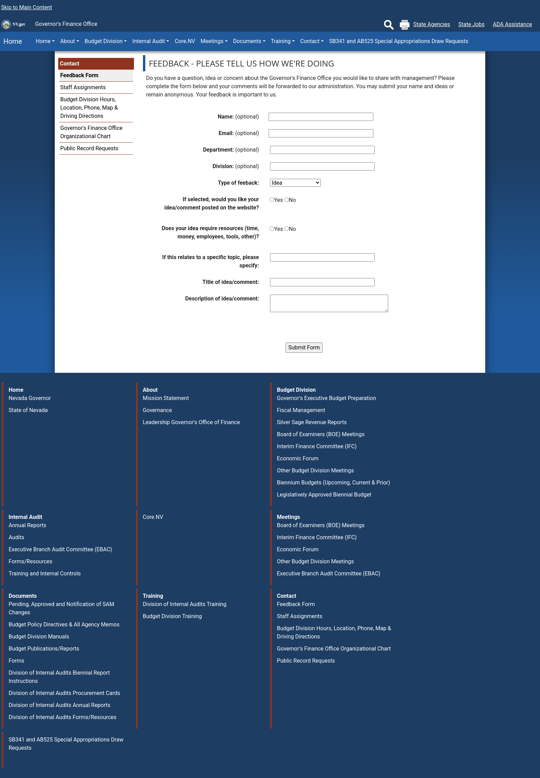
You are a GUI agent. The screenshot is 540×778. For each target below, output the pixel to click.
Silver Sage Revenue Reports (312, 422)
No (292, 200)
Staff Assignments (83, 87)
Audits (16, 537)
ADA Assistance (512, 24)
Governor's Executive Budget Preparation (326, 398)
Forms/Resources (30, 561)
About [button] (67, 41)
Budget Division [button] (104, 41)
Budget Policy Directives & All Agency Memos (64, 624)
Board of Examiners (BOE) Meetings (321, 434)
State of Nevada (28, 410)
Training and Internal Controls (45, 573)
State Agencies (431, 24)
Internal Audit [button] (148, 41)
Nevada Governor (30, 398)
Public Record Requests (89, 148)
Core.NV (185, 41)
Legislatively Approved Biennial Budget (324, 494)
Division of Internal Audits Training (185, 604)
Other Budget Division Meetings (315, 470)
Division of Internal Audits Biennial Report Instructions (59, 676)
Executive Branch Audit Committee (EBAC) (60, 549)
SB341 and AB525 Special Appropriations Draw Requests (398, 41)
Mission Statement (166, 398)
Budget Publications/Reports (44, 648)
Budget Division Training (172, 616)
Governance (157, 410)
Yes (278, 200)
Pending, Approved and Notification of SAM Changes (61, 608)
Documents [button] (247, 41)
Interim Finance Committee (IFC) (317, 446)
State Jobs (471, 24)
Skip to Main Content (26, 7)
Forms (16, 660)
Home (11, 41)
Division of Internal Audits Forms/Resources (62, 717)
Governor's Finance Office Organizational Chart (334, 648)
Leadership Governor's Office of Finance (191, 422)
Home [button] (43, 41)
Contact (69, 63)
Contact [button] (310, 41)
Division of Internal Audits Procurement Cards (64, 693)
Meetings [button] (212, 41)
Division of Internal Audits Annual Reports (59, 705)
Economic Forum (298, 458)
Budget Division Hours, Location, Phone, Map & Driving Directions (89, 107)
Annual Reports (27, 525)
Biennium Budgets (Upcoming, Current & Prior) (333, 482)
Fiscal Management (301, 410)
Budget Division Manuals (39, 636)
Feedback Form (79, 75)
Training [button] (281, 41)
